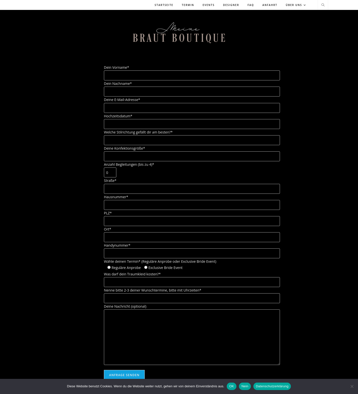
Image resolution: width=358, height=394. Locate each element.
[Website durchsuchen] (322, 5)
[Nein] (351, 386)
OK (231, 386)
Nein (244, 386)
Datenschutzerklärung (272, 386)
